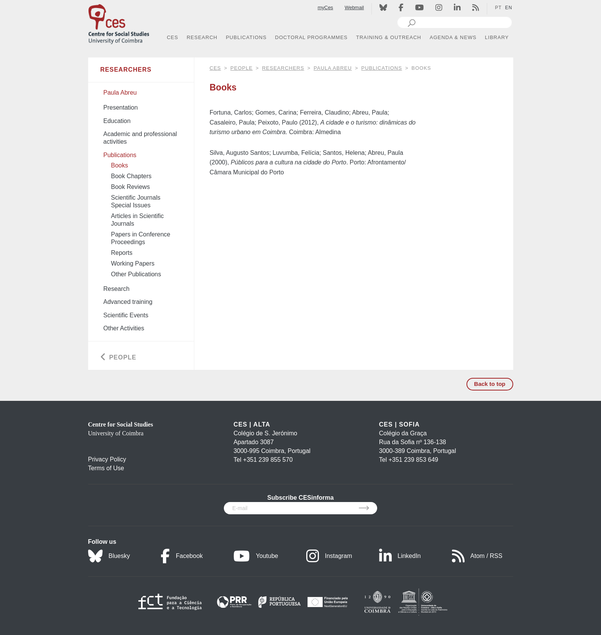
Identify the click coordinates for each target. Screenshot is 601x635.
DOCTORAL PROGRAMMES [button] (311, 37)
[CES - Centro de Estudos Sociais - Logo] (118, 22)
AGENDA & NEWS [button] (453, 37)
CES (215, 68)
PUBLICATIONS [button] (246, 37)
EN (508, 7)
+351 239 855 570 (267, 459)
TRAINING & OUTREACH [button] (388, 37)
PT (498, 7)
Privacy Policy (107, 459)
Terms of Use (106, 468)
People (241, 68)
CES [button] (172, 37)
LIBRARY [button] (497, 37)
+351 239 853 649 (413, 459)
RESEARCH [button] (202, 37)
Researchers (283, 68)
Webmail (354, 7)
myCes (325, 7)
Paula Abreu (333, 68)
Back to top (490, 384)
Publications (381, 68)
